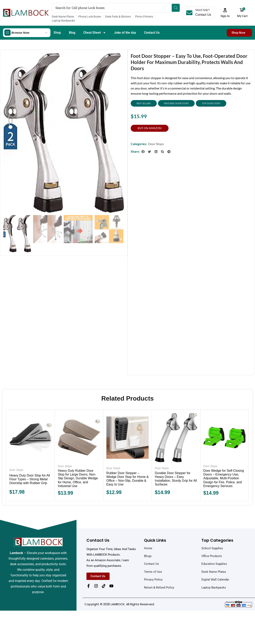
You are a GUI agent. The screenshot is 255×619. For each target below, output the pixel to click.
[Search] (178, 7)
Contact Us (152, 28)
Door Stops (156, 140)
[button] (227, 11)
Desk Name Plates (63, 16)
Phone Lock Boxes (89, 16)
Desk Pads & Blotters (118, 16)
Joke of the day (125, 28)
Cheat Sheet (94, 28)
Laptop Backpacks (168, 16)
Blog (72, 28)
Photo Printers (144, 16)
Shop (57, 28)
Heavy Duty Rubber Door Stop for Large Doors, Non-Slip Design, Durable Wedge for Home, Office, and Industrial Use (78, 475)
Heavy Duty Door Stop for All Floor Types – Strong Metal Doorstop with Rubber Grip (29, 475)
